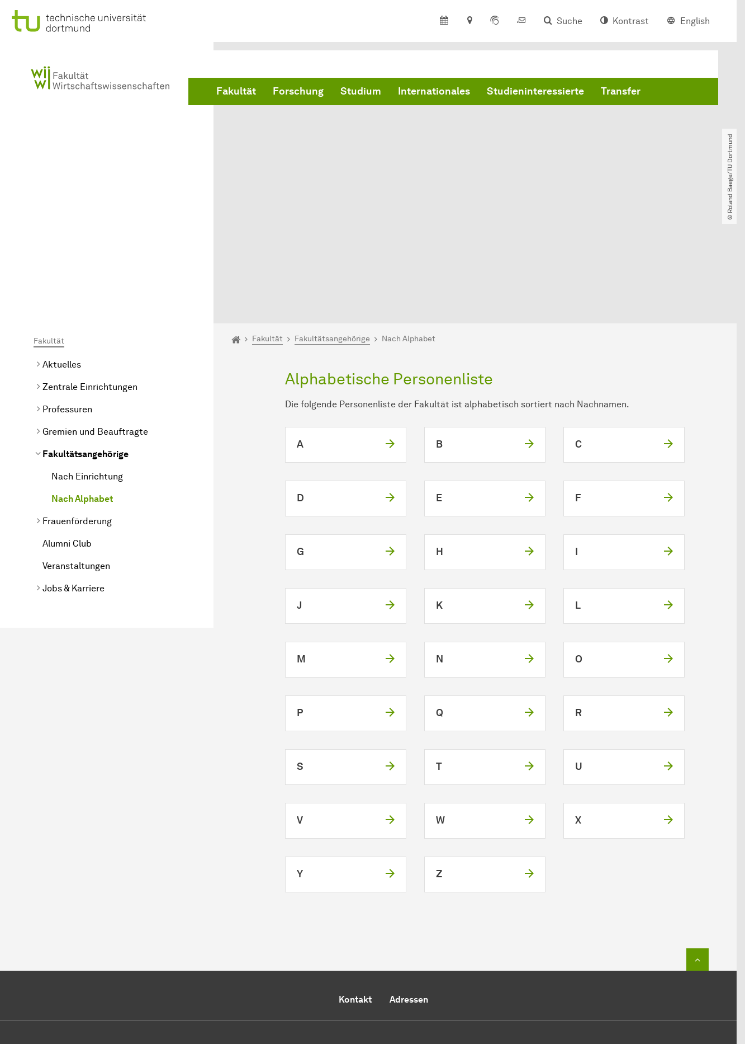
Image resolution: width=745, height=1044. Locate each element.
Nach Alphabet (82, 381)
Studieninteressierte (535, 91)
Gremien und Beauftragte (95, 314)
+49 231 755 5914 (375, 941)
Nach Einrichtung (87, 359)
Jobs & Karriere (73, 470)
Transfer (620, 91)
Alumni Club (67, 426)
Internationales (434, 91)
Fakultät (236, 91)
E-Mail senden (336, 954)
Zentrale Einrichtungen (89, 269)
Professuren (67, 291)
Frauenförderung (77, 403)
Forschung (298, 91)
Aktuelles (61, 247)
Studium (360, 91)
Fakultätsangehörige (85, 336)
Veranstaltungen (76, 448)
